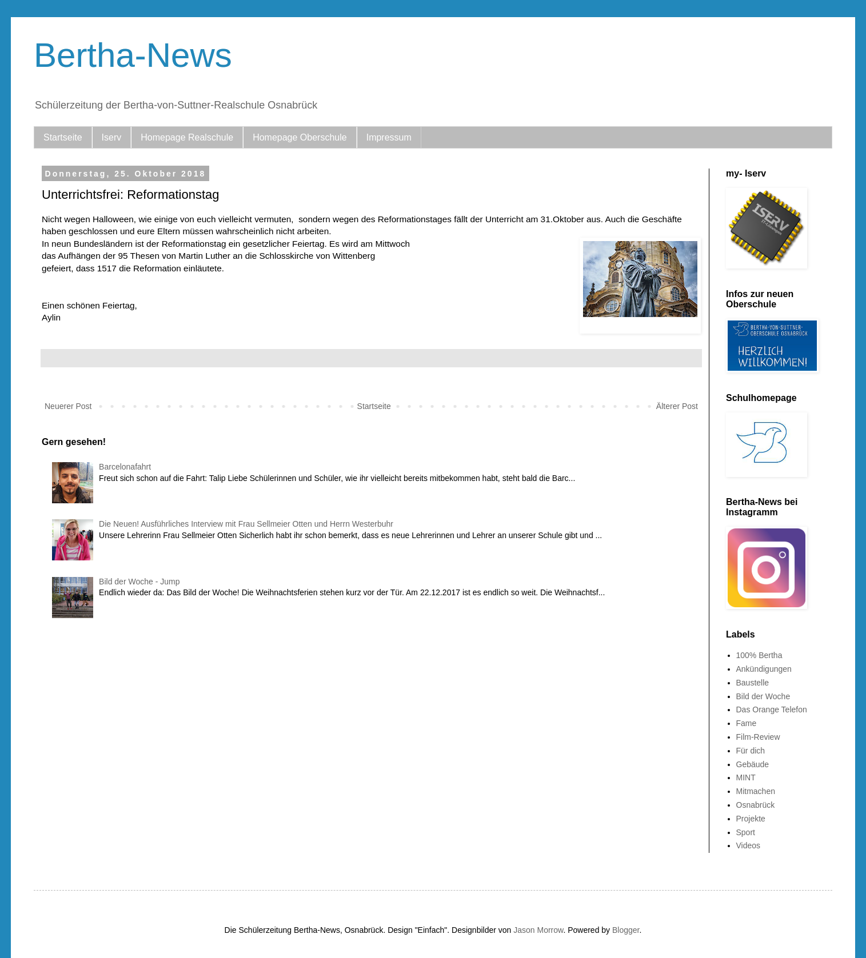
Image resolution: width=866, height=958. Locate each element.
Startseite (62, 137)
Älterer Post (677, 406)
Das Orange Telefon (771, 709)
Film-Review (758, 736)
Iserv (112, 137)
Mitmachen (755, 791)
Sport (745, 832)
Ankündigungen (764, 669)
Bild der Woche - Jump (139, 581)
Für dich (750, 750)
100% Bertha (759, 655)
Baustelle (752, 682)
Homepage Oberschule (300, 137)
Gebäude (752, 764)
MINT (746, 777)
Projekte (750, 818)
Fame (746, 723)
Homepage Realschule (187, 137)
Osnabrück (755, 804)
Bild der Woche (763, 696)
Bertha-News (133, 55)
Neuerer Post (68, 406)
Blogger (625, 930)
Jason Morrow (538, 930)
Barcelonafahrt (125, 466)
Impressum (389, 137)
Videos (748, 845)
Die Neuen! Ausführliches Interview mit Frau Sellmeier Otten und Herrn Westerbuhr (246, 523)
